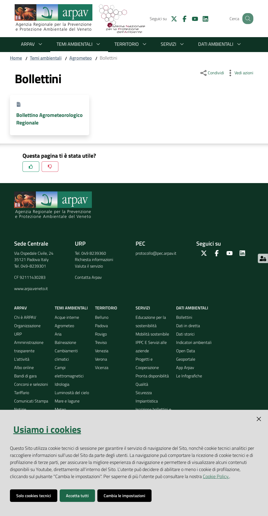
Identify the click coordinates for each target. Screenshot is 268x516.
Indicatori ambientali (193, 342)
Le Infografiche (189, 376)
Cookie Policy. (216, 476)
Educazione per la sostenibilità (151, 321)
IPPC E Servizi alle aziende (151, 346)
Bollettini (184, 317)
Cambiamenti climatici (66, 355)
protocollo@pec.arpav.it (156, 253)
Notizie (20, 409)
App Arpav (185, 367)
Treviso (101, 342)
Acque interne (67, 317)
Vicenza (101, 367)
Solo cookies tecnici (33, 495)
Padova (101, 325)
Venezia (101, 351)
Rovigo (101, 334)
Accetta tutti (77, 495)
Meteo (60, 409)
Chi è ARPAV (25, 317)
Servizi (173, 44)
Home (16, 57)
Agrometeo (80, 57)
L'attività (21, 359)
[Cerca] (247, 18)
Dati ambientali (220, 44)
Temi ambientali (79, 44)
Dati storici (185, 334)
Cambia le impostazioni (124, 495)
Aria (58, 334)
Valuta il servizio (89, 266)
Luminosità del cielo (72, 392)
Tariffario (21, 392)
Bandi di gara (25, 376)
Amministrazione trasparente (28, 346)
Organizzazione (27, 325)
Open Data (185, 351)
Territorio (131, 44)
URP (18, 334)
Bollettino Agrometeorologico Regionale (49, 119)
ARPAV (32, 44)
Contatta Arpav (88, 277)
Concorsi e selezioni (31, 384)
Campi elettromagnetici (69, 371)
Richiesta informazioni (94, 259)
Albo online (24, 367)
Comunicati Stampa (31, 401)
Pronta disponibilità (152, 376)
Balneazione (65, 342)
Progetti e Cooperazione (147, 363)
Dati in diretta (188, 325)
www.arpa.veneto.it (31, 288)
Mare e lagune (67, 401)
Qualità (142, 384)
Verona (101, 359)
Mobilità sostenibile (152, 334)
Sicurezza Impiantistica (147, 396)
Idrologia (62, 384)
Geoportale (185, 359)
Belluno (101, 317)
